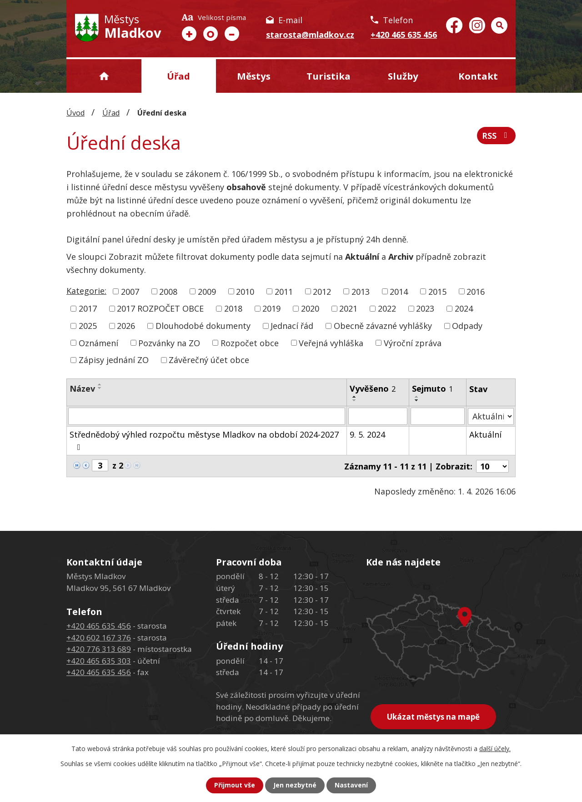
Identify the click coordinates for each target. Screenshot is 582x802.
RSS (496, 136)
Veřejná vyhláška (331, 342)
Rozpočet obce (250, 342)
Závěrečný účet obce (209, 359)
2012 (322, 291)
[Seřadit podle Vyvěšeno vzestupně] (355, 396)
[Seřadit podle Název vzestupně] (100, 384)
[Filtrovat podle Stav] (491, 416)
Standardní (210, 33)
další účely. (495, 748)
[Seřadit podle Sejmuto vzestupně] (417, 396)
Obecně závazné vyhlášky (383, 325)
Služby (403, 76)
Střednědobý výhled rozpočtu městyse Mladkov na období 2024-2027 (204, 440)
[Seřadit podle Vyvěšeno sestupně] (355, 400)
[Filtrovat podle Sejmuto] (438, 416)
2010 (245, 291)
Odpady (467, 325)
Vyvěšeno (373, 388)
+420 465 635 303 (98, 660)
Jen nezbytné (294, 785)
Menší (232, 33)
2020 (310, 308)
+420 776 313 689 (98, 648)
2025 (88, 325)
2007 (130, 291)
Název (82, 388)
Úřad (178, 76)
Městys (254, 76)
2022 (387, 308)
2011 (284, 291)
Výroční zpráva (413, 342)
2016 (476, 291)
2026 (126, 325)
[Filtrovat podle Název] (207, 416)
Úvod (103, 76)
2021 (348, 308)
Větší (189, 33)
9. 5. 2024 (368, 434)
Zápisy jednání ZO (114, 359)
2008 (168, 291)
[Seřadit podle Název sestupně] (100, 388)
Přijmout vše (234, 785)
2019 (271, 308)
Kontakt (478, 76)
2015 (437, 291)
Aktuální (485, 434)
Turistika (328, 76)
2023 (425, 308)
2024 (464, 308)
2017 (88, 308)
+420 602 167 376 (98, 637)
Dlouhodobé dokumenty (203, 325)
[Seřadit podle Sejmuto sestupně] (417, 400)
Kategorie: (86, 290)
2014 (399, 291)
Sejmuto (432, 388)
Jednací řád (292, 325)
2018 (233, 308)
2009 (207, 291)
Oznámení (98, 342)
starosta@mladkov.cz (310, 34)
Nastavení (351, 785)
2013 (360, 291)
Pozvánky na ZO (169, 342)
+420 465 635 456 (404, 34)
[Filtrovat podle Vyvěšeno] (378, 416)
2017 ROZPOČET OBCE (160, 308)
